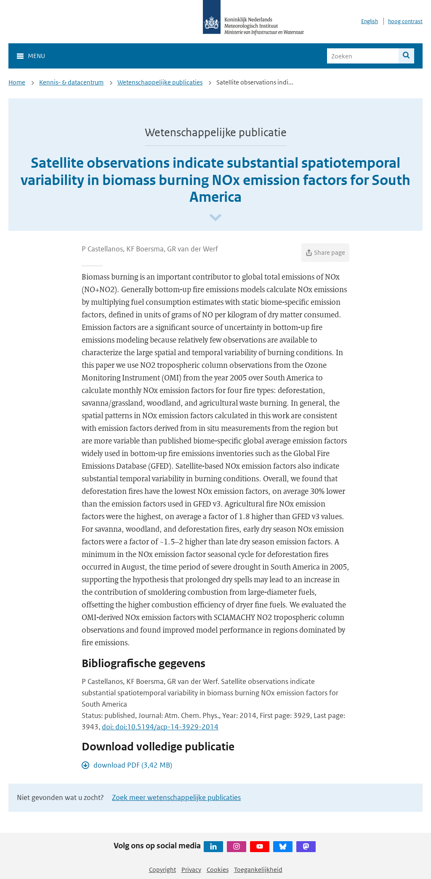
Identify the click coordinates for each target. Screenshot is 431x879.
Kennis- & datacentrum (71, 82)
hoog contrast (405, 21)
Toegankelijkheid (258, 870)
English (369, 21)
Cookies (218, 870)
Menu (36, 56)
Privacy (191, 870)
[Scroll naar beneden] (215, 218)
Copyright (162, 870)
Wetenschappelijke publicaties (159, 82)
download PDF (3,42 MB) (132, 765)
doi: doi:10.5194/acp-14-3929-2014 (160, 726)
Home (16, 82)
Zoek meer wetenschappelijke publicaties (176, 797)
